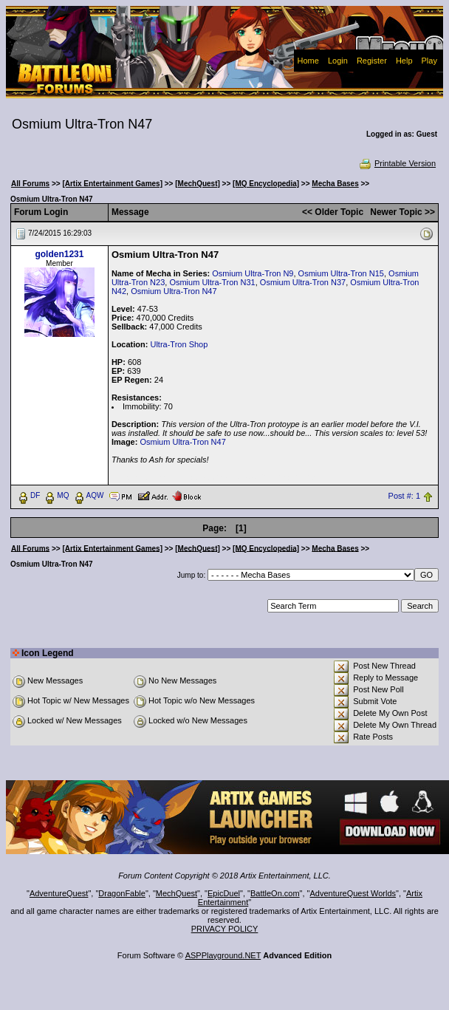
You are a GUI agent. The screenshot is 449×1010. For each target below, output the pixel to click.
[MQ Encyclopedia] (266, 184)
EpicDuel (224, 893)
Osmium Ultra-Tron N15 (341, 273)
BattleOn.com (275, 893)
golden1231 (59, 254)
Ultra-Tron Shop (179, 344)
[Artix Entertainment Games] (112, 184)
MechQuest (176, 893)
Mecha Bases (335, 184)
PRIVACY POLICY (224, 928)
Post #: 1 (404, 495)
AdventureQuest (59, 893)
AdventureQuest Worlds (353, 893)
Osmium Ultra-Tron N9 (252, 273)
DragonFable (121, 893)
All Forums (30, 184)
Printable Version (397, 163)
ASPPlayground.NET (223, 955)
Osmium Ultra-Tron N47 (173, 291)
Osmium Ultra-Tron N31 (212, 282)
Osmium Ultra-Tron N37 (303, 282)
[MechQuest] (197, 184)
